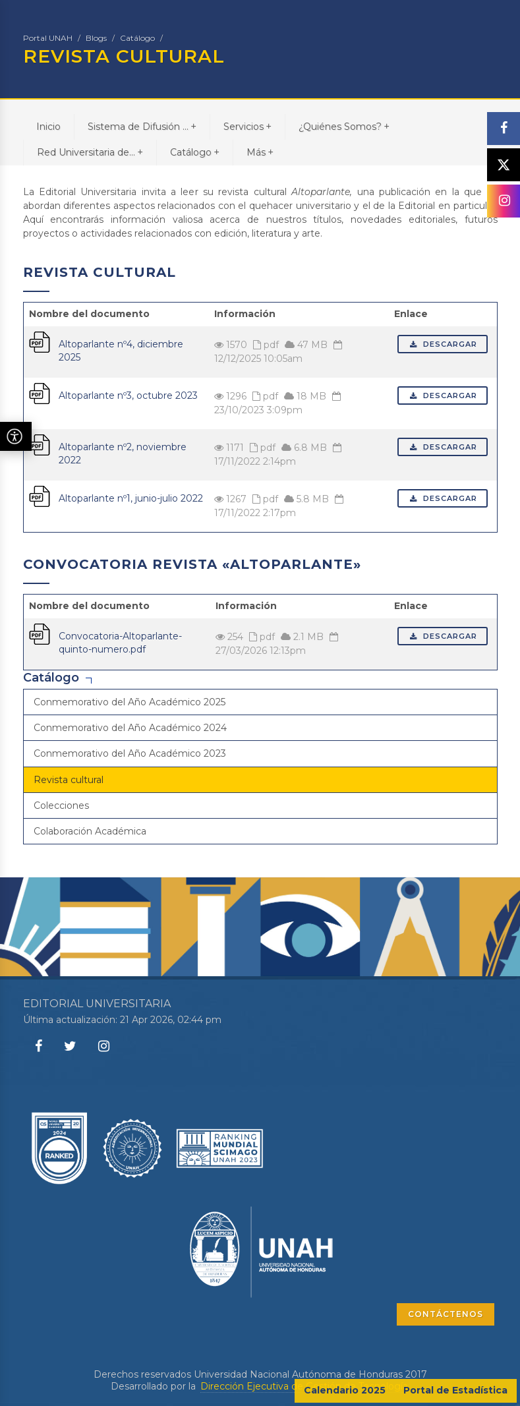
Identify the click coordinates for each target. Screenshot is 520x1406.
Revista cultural (68, 780)
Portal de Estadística (455, 1390)
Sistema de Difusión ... (142, 126)
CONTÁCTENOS (445, 1314)
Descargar (442, 344)
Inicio (48, 126)
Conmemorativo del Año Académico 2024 (130, 728)
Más (260, 152)
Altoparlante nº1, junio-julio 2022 (131, 498)
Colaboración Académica (90, 831)
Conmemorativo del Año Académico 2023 (130, 753)
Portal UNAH (47, 38)
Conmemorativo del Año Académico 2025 (129, 702)
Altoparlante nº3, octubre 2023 (128, 395)
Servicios (247, 126)
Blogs (96, 38)
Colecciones (61, 805)
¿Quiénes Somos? (344, 126)
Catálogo (137, 38)
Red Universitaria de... (90, 152)
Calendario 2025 (345, 1390)
